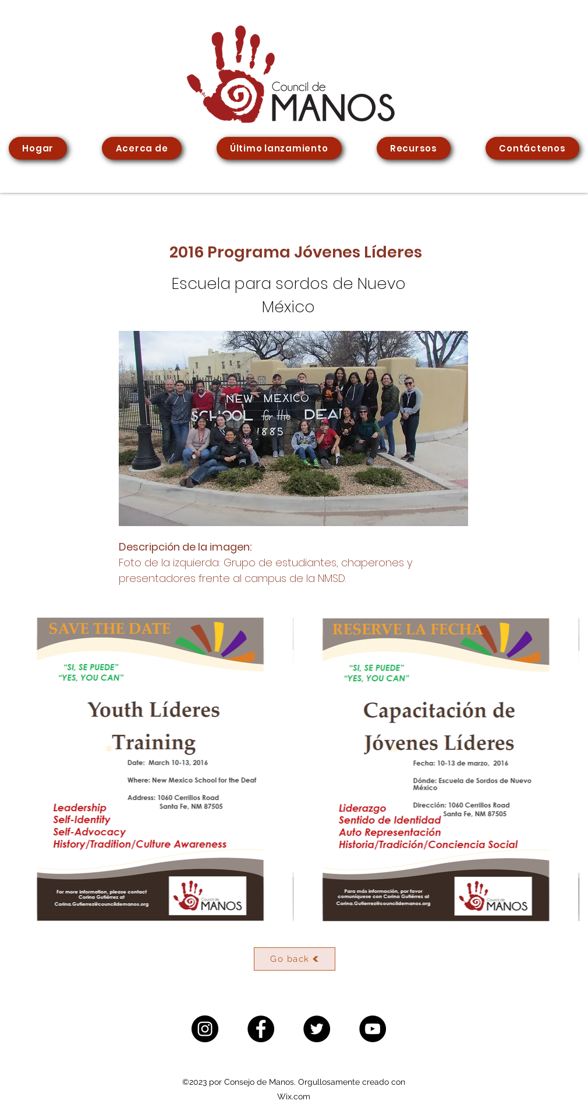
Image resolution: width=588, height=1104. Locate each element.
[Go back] (294, 959)
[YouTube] (372, 1028)
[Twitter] (316, 1028)
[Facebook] (260, 1028)
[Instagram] (205, 1028)
